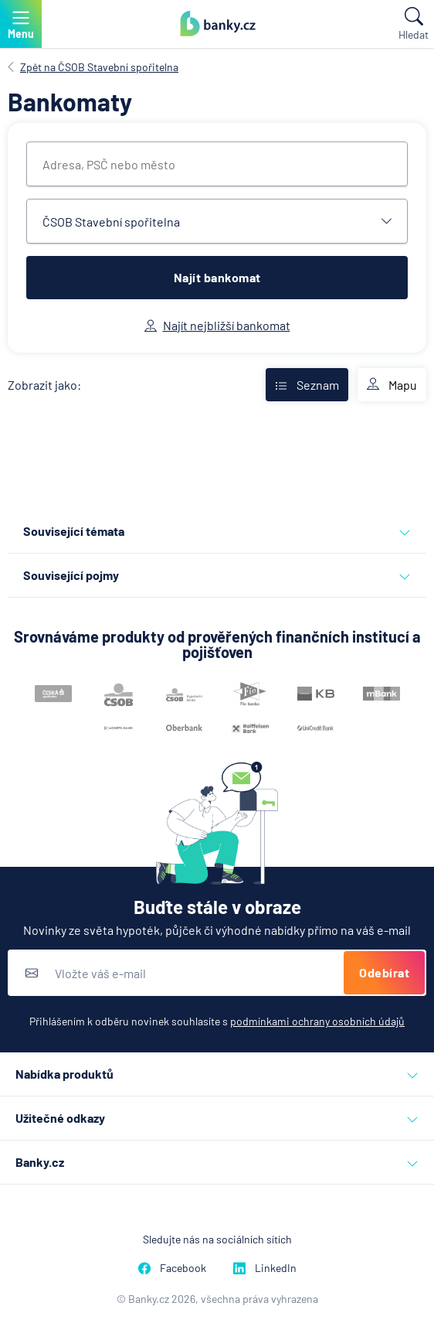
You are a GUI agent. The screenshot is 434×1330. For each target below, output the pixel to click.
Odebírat (384, 972)
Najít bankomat (217, 277)
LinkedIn (265, 1267)
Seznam (307, 384)
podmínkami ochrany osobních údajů (317, 1021)
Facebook (172, 1267)
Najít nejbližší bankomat (217, 325)
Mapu (392, 385)
